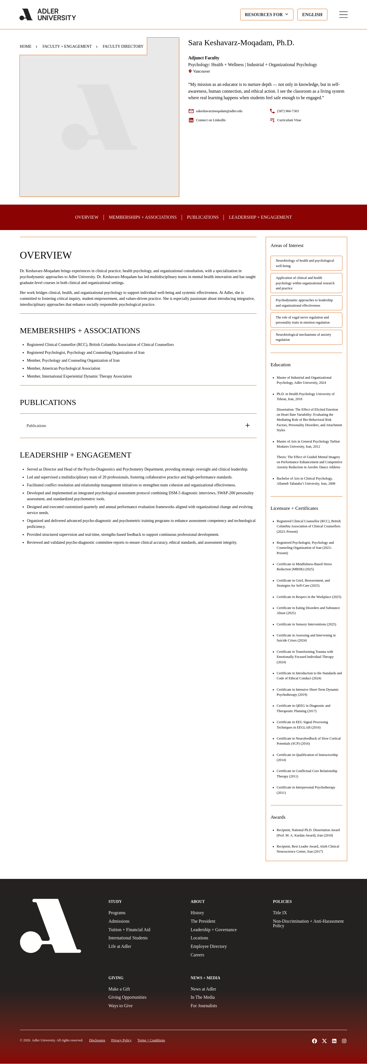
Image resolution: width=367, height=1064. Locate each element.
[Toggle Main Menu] (343, 14)
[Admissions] (145, 921)
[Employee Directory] (228, 946)
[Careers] (228, 955)
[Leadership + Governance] (228, 930)
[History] (228, 913)
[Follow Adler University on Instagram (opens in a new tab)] (344, 1041)
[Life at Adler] (145, 946)
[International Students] (145, 938)
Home (25, 46)
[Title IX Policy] (310, 913)
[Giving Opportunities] (145, 997)
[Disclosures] (97, 1041)
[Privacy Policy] (121, 1041)
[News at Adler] (228, 989)
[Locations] (228, 938)
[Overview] (87, 217)
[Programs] (145, 913)
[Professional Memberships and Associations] (143, 217)
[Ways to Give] (145, 1006)
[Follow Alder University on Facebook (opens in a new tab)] (314, 1041)
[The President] (228, 921)
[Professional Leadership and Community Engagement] (260, 217)
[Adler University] (48, 15)
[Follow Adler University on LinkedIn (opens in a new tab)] (334, 1041)
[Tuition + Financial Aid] (145, 930)
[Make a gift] (145, 989)
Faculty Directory (123, 46)
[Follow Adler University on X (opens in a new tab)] (324, 1041)
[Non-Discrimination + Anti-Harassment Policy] (310, 923)
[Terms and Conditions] (151, 1041)
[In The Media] (228, 997)
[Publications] (202, 217)
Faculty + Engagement (67, 46)
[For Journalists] (228, 1006)
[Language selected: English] (312, 15)
